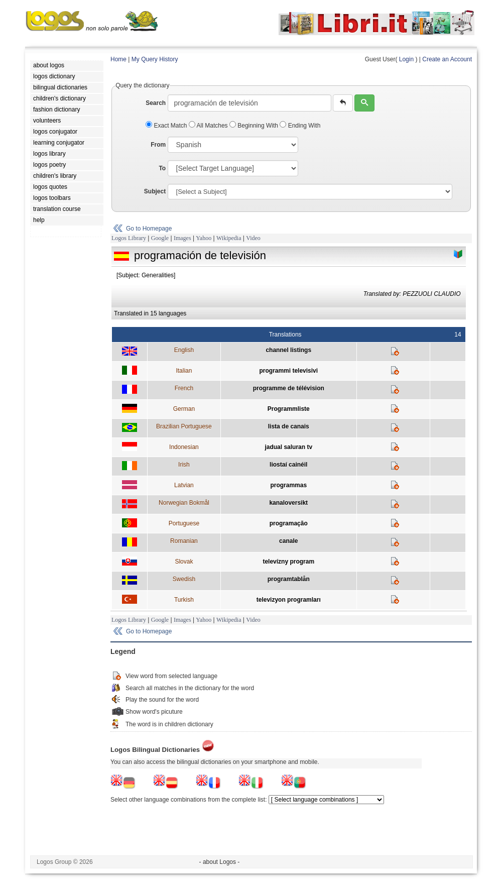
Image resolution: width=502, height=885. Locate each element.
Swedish (184, 579)
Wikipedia (228, 238)
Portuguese (184, 523)
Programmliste (289, 408)
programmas (288, 485)
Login (406, 59)
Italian (184, 370)
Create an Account (447, 59)
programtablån (289, 579)
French (184, 388)
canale (288, 540)
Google (160, 238)
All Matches (209, 125)
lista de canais (288, 426)
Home (118, 59)
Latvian (184, 485)
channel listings (288, 350)
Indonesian (184, 447)
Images (182, 238)
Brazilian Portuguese (184, 426)
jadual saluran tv (288, 447)
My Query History (155, 59)
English (184, 350)
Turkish (184, 599)
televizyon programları (289, 599)
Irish (184, 464)
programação (289, 523)
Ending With (300, 125)
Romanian (184, 540)
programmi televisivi (288, 370)
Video (253, 238)
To (162, 168)
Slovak (184, 561)
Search (156, 102)
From (158, 144)
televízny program (288, 561)
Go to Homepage (149, 228)
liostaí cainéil (288, 464)
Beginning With (254, 125)
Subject (155, 191)
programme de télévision (288, 388)
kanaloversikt (288, 502)
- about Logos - (219, 861)
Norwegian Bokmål (184, 502)
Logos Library (128, 238)
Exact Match (167, 125)
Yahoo (203, 238)
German (184, 408)
